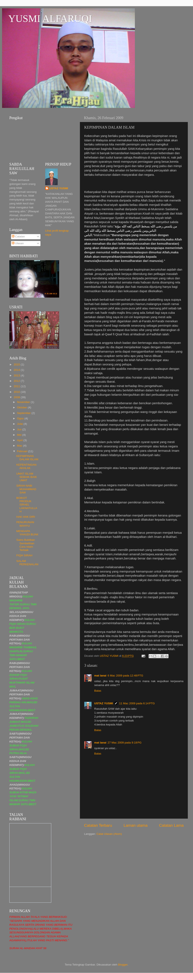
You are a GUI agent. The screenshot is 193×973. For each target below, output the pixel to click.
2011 (17, 386)
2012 (17, 380)
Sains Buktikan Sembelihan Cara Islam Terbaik (25, 545)
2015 (17, 364)
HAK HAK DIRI (25, 516)
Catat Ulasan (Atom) (109, 833)
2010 (17, 391)
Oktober (22, 407)
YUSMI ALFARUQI (50, 18)
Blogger (123, 964)
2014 (17, 369)
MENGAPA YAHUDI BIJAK (27, 533)
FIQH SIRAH (24, 555)
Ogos (20, 418)
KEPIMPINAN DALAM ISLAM (27, 457)
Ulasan (18, 243)
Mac (20, 445)
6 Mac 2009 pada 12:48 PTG (125, 675)
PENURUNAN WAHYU (25, 524)
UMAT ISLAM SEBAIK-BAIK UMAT (26, 477)
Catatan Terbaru (98, 825)
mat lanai (100, 675)
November (24, 402)
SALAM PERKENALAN (27, 562)
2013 (17, 375)
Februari (22, 451)
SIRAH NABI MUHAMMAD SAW (26, 489)
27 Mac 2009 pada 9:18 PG (125, 742)
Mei (19, 434)
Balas (97, 690)
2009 (17, 397)
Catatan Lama (171, 825)
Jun (19, 429)
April (20, 440)
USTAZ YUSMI (103, 703)
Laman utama (135, 825)
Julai (20, 423)
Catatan (18, 236)
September (24, 413)
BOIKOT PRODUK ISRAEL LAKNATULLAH (26, 504)
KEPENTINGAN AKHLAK (26, 466)
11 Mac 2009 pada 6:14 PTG (137, 703)
